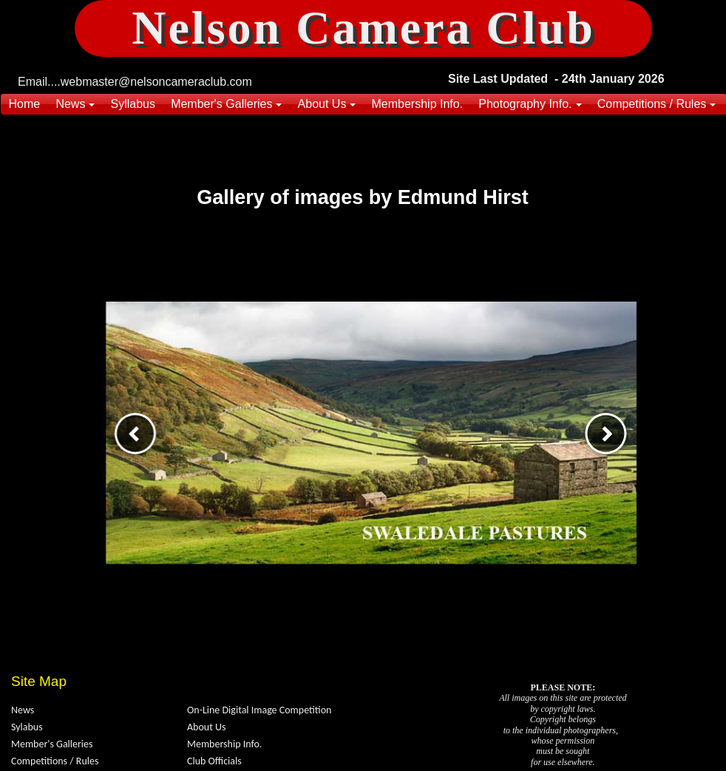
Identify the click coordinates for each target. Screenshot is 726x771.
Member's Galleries (52, 744)
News (22, 710)
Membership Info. (224, 744)
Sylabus (27, 727)
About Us (206, 727)
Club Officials (214, 761)
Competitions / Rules (54, 761)
